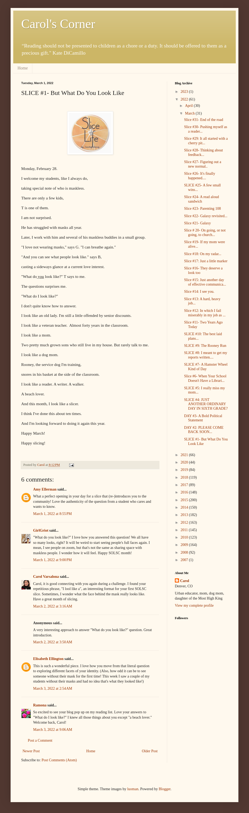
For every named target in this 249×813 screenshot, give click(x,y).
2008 (185, 552)
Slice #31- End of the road (203, 120)
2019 (185, 470)
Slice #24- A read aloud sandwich (201, 199)
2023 (185, 92)
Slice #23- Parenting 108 (202, 209)
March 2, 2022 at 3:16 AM (52, 606)
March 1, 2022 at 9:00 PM (52, 560)
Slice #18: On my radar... (202, 254)
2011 (185, 530)
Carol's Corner (58, 24)
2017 (185, 485)
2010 (185, 537)
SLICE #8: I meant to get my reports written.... (205, 355)
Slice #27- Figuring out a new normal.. (202, 164)
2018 (185, 477)
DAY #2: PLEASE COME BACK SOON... (204, 430)
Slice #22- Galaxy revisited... (205, 216)
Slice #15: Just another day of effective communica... (205, 282)
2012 (185, 522)
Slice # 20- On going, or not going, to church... (205, 232)
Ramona (40, 705)
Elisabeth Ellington (48, 659)
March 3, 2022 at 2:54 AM (52, 688)
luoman (132, 789)
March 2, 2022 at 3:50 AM (52, 642)
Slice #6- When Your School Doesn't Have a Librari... (205, 378)
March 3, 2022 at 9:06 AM (52, 730)
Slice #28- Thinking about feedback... (203, 152)
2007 (185, 560)
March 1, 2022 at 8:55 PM (52, 514)
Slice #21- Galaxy (197, 223)
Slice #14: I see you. (199, 292)
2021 (185, 455)
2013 (185, 515)
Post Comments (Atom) (59, 760)
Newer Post (31, 751)
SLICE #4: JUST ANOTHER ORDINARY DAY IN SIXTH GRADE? (206, 404)
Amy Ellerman (44, 489)
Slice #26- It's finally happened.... (199, 176)
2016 (185, 492)
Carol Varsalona (46, 577)
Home (22, 68)
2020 (185, 462)
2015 (185, 500)
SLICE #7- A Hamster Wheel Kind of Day (206, 366)
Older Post (150, 751)
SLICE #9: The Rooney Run (205, 346)
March (190, 113)
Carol (184, 581)
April (189, 106)
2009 (185, 545)
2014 (185, 507)
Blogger (164, 789)
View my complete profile (194, 605)
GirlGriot (40, 530)
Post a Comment (40, 740)
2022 (185, 99)
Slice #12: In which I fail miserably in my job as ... (205, 313)
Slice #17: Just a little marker (206, 261)
